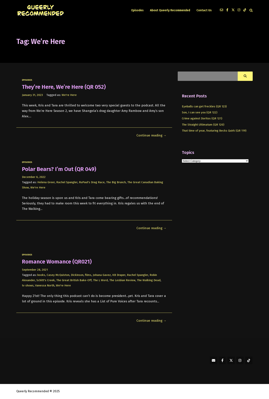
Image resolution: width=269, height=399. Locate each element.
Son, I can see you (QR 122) (199, 112)
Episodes (137, 10)
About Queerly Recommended (170, 10)
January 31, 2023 (32, 95)
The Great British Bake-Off (73, 280)
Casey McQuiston (58, 275)
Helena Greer (46, 182)
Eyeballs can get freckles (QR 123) (204, 106)
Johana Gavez (102, 275)
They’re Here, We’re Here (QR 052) (64, 87)
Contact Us (204, 10)
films (88, 275)
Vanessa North (44, 285)
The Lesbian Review (122, 280)
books (41, 275)
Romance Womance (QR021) (57, 261)
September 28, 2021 (35, 269)
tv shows (28, 285)
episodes (27, 80)
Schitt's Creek (45, 280)
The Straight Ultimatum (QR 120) (203, 124)
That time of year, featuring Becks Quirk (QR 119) (214, 130)
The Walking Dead (148, 280)
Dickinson (77, 275)
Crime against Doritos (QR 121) (202, 118)
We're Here (69, 95)
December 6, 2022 (34, 177)
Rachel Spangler (66, 182)
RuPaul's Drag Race (92, 182)
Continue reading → (151, 135)
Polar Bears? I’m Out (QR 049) (59, 169)
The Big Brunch (116, 182)
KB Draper (118, 275)
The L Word (100, 280)
